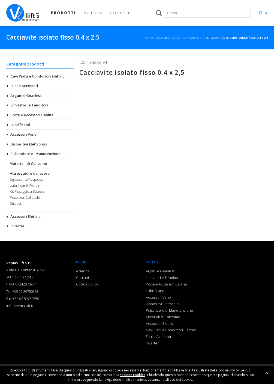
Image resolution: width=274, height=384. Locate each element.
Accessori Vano (23, 134)
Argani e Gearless (25, 95)
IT (261, 13)
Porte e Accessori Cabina (31, 114)
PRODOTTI (63, 12)
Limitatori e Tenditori (29, 105)
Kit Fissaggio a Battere (27, 191)
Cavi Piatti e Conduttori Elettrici (37, 76)
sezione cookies (132, 376)
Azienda (82, 271)
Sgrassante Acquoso (26, 179)
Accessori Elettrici (25, 216)
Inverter (17, 226)
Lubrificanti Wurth (24, 185)
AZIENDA (93, 12)
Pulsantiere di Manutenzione (35, 153)
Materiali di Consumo (28, 163)
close (266, 374)
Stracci (15, 203)
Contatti (82, 277)
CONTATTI (121, 12)
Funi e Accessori (24, 85)
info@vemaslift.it (19, 305)
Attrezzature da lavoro (30, 173)
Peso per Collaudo (25, 197)
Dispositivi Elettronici (28, 144)
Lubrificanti (20, 124)
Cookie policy (87, 284)
